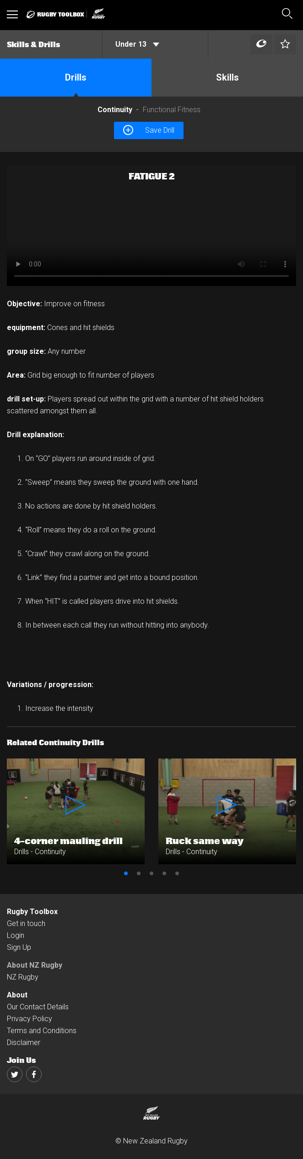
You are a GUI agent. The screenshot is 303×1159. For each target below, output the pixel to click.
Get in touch (26, 923)
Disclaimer (23, 1042)
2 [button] (139, 873)
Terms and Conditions (41, 1030)
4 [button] (164, 873)
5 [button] (177, 873)
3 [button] (151, 873)
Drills (76, 77)
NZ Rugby (22, 977)
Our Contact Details (38, 1006)
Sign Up (19, 947)
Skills (227, 77)
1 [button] (126, 873)
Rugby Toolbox (32, 911)
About (17, 995)
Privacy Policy (29, 1018)
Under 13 (137, 44)
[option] (151, 226)
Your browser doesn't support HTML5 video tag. (151, 226)
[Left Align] (261, 44)
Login (15, 935)
